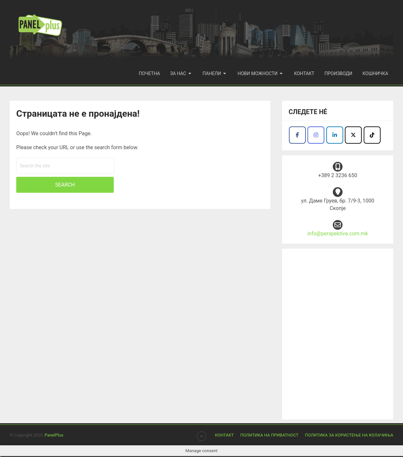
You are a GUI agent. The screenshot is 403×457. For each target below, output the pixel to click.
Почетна (151, 73)
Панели (213, 73)
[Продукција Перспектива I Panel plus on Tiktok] (372, 136)
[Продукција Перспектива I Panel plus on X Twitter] (353, 136)
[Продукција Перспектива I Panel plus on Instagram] (315, 136)
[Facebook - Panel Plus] (334, 136)
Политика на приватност (269, 436)
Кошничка (375, 73)
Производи (339, 73)
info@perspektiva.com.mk (337, 234)
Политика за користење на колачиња (349, 436)
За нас (180, 73)
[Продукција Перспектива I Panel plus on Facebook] (297, 136)
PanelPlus (54, 436)
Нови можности (259, 73)
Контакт (305, 73)
